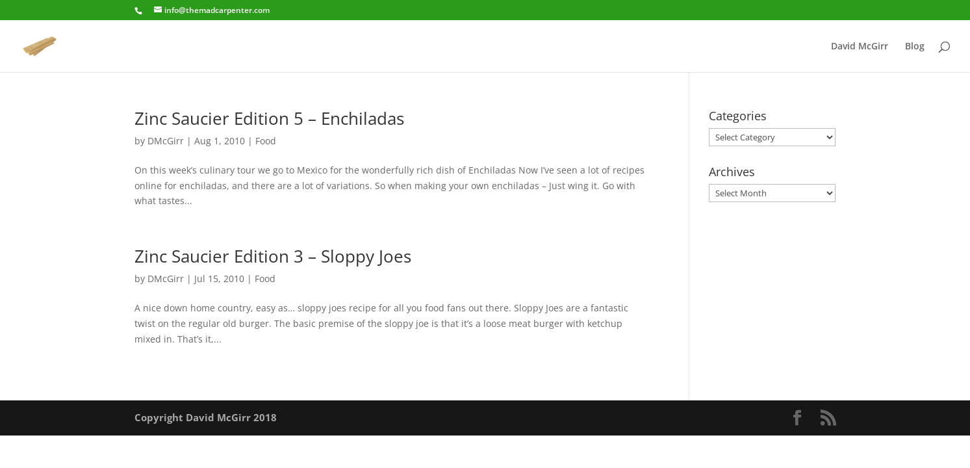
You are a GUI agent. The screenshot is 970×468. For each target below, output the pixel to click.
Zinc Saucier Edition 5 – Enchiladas (269, 118)
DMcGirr (165, 141)
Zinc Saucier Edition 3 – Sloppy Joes (272, 256)
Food (265, 141)
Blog (915, 47)
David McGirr (859, 47)
